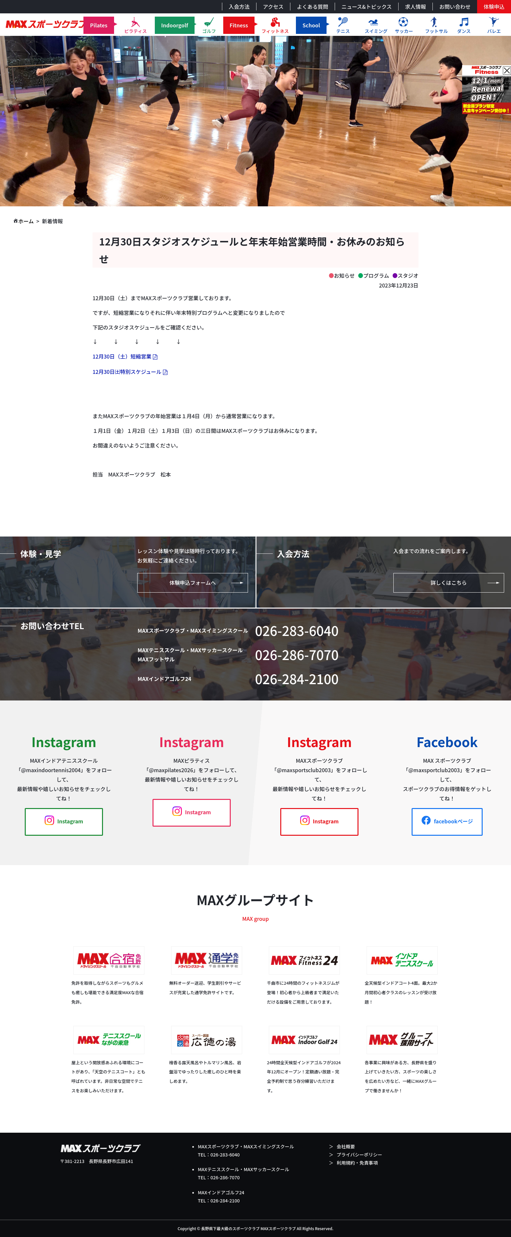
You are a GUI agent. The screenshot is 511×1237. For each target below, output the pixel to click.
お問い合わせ (455, 6)
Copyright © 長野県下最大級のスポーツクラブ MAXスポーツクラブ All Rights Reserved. (255, 1228)
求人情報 (415, 6)
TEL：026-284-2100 (219, 1200)
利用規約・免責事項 (357, 1162)
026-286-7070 (297, 654)
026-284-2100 (297, 679)
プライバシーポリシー (359, 1154)
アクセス (273, 6)
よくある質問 (312, 6)
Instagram (64, 820)
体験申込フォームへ (192, 583)
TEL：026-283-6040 (219, 1154)
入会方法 (239, 6)
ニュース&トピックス (367, 6)
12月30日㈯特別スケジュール (127, 372)
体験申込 (494, 6)
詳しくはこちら (449, 583)
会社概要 (346, 1146)
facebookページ (447, 820)
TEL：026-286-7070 (219, 1177)
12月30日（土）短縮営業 (122, 356)
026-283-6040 (297, 630)
